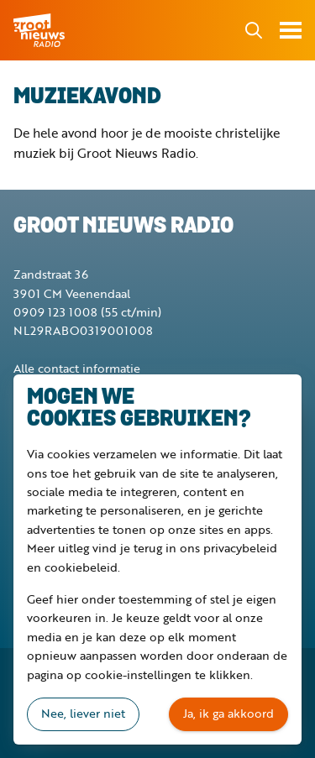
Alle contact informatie (76, 368)
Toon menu (291, 30)
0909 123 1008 (55, 312)
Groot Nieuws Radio (40, 30)
